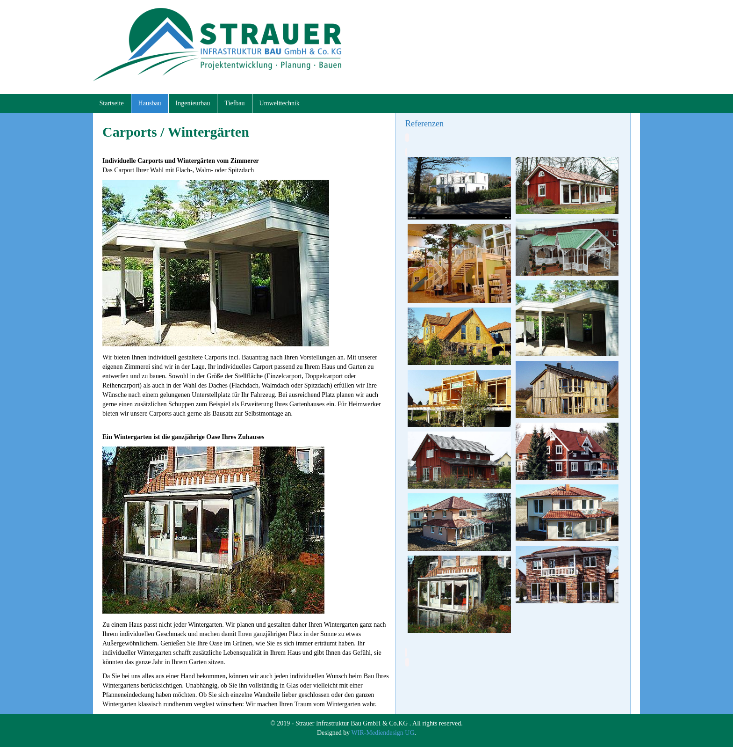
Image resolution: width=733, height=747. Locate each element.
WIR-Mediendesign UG (383, 732)
